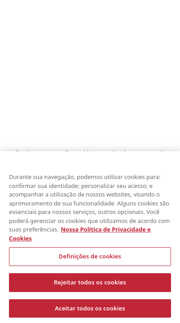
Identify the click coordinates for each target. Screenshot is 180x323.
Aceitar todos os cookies (90, 310)
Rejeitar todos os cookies (90, 283)
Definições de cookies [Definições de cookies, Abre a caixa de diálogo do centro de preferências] (90, 257)
